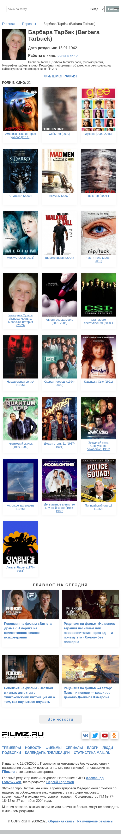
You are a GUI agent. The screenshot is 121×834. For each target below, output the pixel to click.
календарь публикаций (47, 753)
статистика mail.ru (92, 753)
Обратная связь (61, 821)
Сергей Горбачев (60, 782)
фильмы (53, 748)
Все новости (60, 719)
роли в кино (68, 55)
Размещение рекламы (95, 821)
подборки (11, 753)
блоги (92, 748)
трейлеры (11, 748)
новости (33, 748)
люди (108, 748)
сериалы (74, 748)
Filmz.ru (8, 771)
